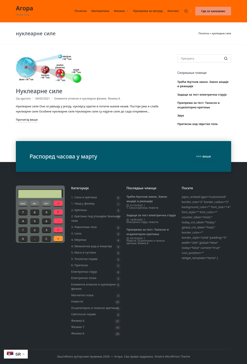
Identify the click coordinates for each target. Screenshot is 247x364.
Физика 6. (78, 320)
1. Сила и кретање (84, 197)
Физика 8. (114, 98)
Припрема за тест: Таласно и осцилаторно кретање (198, 105)
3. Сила (76, 233)
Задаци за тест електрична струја (202, 94)
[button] (213, 11)
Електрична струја (84, 271)
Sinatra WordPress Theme (172, 356)
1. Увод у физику (83, 203)
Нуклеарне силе (39, 91)
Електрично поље (83, 278)
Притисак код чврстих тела (197, 124)
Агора (24, 8)
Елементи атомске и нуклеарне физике (80, 98)
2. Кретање (79, 210)
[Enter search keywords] (204, 58)
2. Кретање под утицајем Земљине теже (96, 218)
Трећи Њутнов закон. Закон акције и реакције (203, 84)
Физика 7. (78, 327)
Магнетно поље (82, 295)
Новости (77, 301)
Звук (180, 115)
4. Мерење (78, 240)
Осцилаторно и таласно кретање (94, 308)
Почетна (203, 33)
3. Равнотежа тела (84, 227)
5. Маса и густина (83, 252)
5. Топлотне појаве (84, 259)
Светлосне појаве (83, 314)
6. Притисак (79, 265)
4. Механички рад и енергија (91, 246)
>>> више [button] (203, 156)
